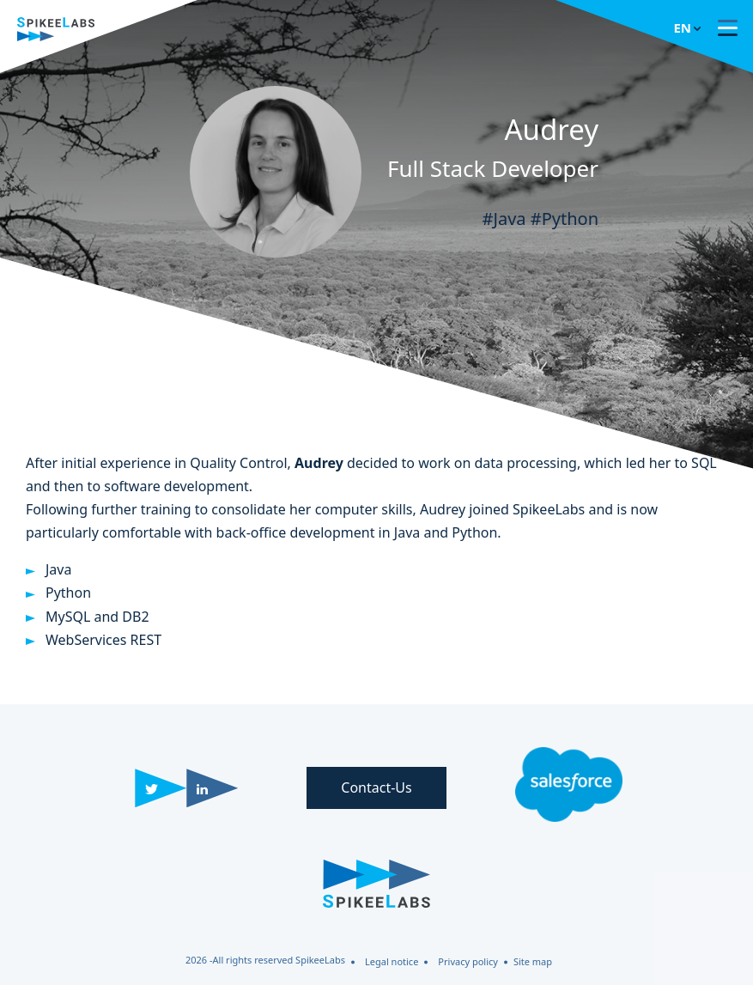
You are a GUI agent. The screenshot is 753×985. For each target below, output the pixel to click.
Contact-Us (376, 787)
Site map (532, 961)
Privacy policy (468, 961)
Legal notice (391, 961)
